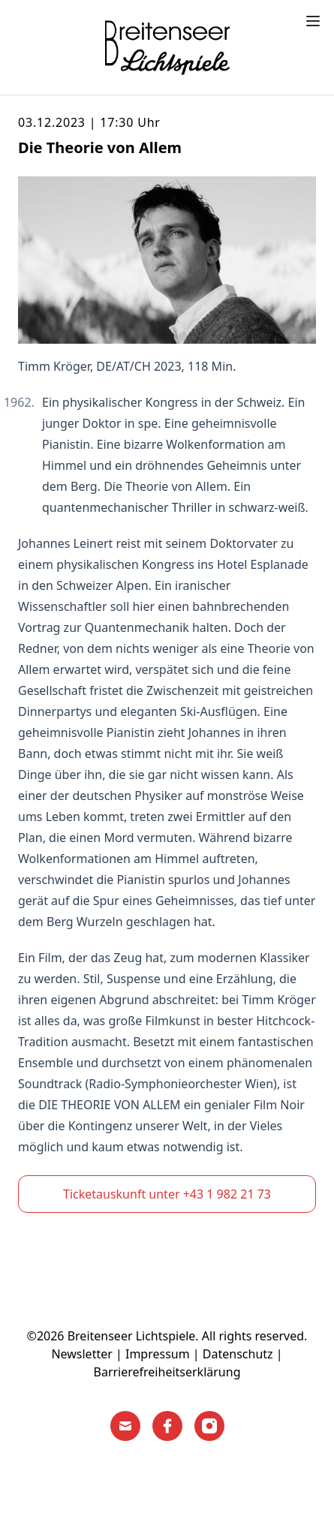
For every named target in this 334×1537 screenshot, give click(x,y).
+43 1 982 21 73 (227, 1194)
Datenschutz (238, 1354)
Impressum (157, 1354)
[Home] (167, 47)
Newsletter (81, 1354)
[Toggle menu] (313, 21)
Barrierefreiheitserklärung (167, 1372)
